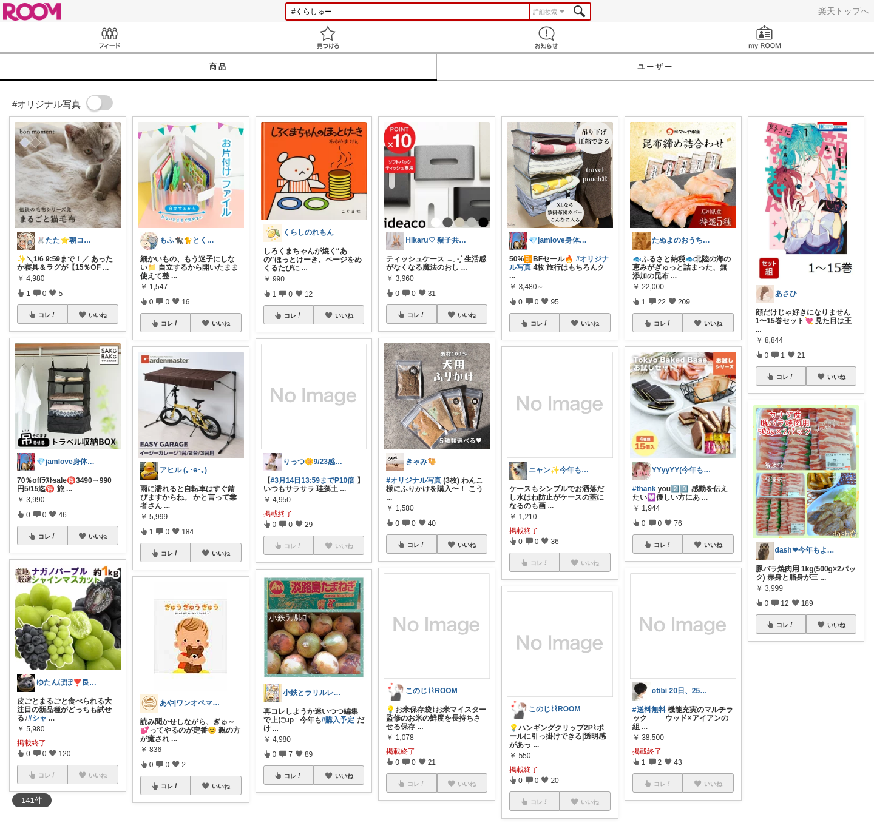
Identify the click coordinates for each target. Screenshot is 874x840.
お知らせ (546, 37)
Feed (109, 37)
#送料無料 (649, 709)
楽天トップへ (843, 11)
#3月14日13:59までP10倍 (313, 480)
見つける (327, 37)
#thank (644, 489)
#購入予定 (338, 720)
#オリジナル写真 (413, 480)
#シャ (37, 718)
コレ (47, 315)
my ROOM (765, 37)
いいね (98, 315)
